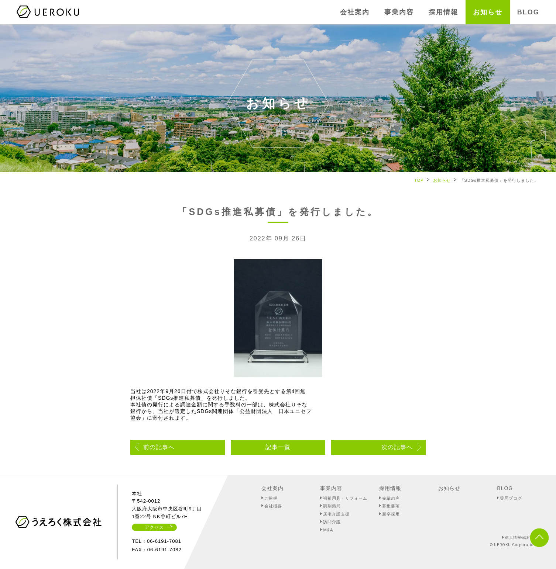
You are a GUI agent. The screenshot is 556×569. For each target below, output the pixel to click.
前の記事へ (159, 447)
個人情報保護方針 (521, 537)
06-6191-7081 (164, 541)
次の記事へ (397, 447)
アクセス (154, 527)
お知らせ (442, 180)
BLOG (505, 488)
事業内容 (331, 488)
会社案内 (272, 488)
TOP (418, 180)
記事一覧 (278, 447)
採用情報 (390, 488)
